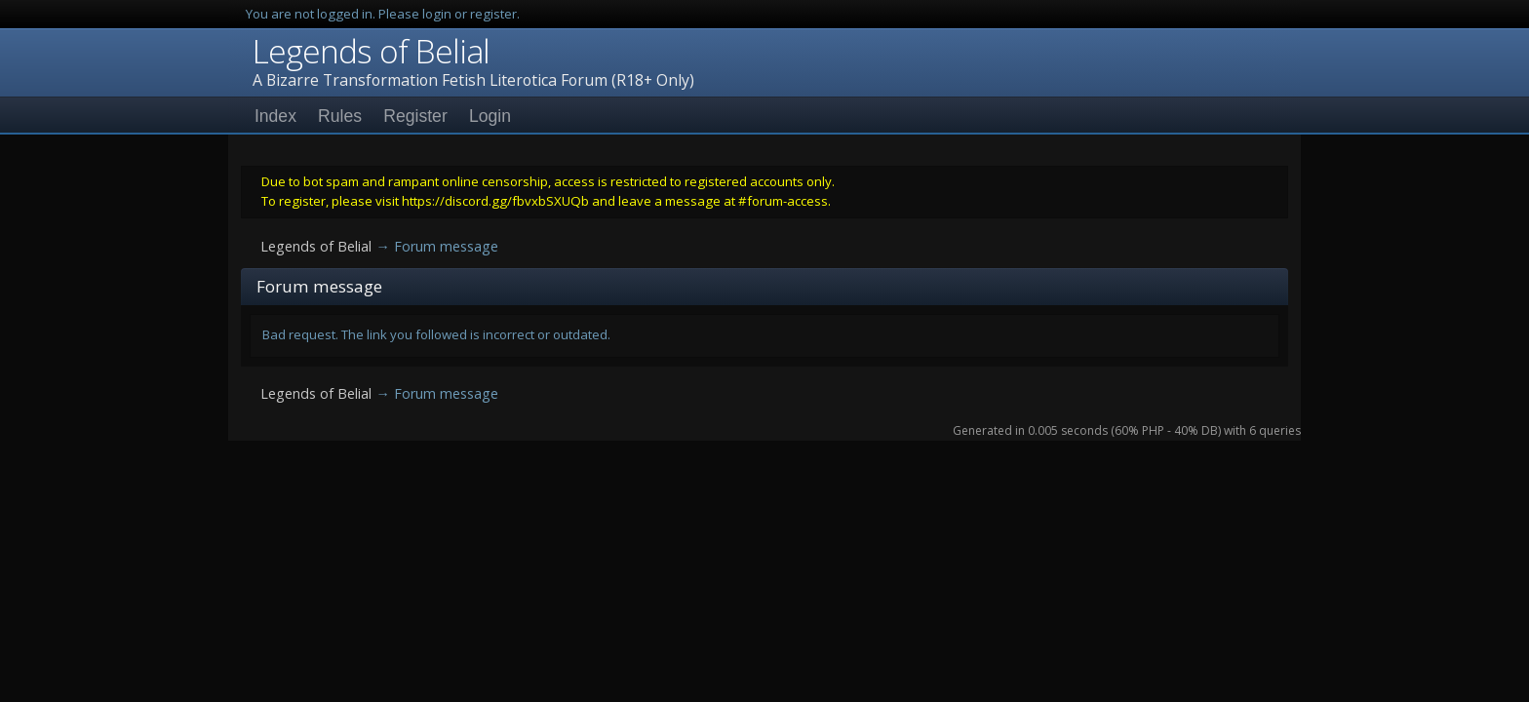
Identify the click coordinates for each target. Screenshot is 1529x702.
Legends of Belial (371, 50)
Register (415, 116)
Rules (340, 116)
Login (490, 116)
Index (275, 116)
